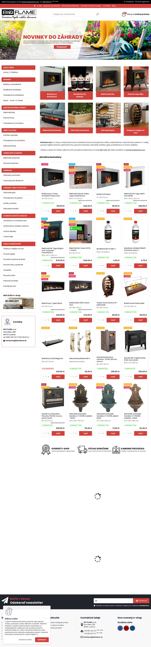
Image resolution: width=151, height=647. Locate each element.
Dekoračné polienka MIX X (79, 358)
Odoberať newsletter (26, 603)
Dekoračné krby (9, 146)
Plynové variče (9, 275)
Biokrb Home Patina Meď (134, 303)
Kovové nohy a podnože (13, 265)
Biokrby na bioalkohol (12, 84)
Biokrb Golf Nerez (104, 194)
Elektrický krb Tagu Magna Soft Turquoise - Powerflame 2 (52, 250)
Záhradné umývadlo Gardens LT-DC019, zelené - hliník (108, 416)
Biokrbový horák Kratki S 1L (134, 500)
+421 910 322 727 (90, 633)
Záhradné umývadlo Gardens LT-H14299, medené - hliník (132, 416)
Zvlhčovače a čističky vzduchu (16, 226)
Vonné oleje (8, 237)
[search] (97, 15)
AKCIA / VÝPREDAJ (10, 72)
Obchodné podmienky (70, 6)
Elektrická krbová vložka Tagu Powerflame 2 (79, 195)
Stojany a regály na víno (13, 248)
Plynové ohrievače (10, 163)
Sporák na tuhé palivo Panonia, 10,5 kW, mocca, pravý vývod (52, 416)
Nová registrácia (143, 2)
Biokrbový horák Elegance (52, 358)
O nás (39, 6)
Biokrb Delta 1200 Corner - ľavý (79, 304)
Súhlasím (42, 639)
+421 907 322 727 (90, 631)
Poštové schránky (10, 281)
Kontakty (106, 6)
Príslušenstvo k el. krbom (13, 123)
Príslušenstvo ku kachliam (14, 140)
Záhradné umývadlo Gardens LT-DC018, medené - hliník (80, 416)
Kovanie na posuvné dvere (14, 259)
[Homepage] (34, 6)
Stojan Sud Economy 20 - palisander (107, 304)
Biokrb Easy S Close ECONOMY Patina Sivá (51, 195)
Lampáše (7, 270)
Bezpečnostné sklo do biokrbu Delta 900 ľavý (135, 561)
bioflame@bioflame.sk (30, 2)
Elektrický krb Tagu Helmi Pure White (134, 195)
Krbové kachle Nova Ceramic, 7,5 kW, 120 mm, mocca (107, 359)
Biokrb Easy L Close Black (78, 561)
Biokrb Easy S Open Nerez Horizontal (51, 561)
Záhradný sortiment (11, 175)
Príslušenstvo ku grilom (13, 198)
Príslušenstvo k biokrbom (13, 95)
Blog (113, 6)
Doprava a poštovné (51, 6)
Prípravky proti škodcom (13, 180)
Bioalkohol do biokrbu (12, 90)
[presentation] (40, 495)
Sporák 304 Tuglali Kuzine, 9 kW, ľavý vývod (135, 359)
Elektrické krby (9, 112)
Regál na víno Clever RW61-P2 (108, 561)
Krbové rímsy (8, 118)
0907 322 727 (105, 150)
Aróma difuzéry (9, 231)
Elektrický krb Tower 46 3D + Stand (79, 249)
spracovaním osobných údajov (116, 606)
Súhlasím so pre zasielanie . (122, 606)
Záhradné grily (9, 192)
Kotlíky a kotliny (9, 203)
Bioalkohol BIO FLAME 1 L (106, 249)
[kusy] (46, 211)
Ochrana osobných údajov (91, 6)
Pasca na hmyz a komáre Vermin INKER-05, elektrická (107, 499)
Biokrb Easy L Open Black (52, 303)
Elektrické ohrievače (11, 158)
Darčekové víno (9, 286)
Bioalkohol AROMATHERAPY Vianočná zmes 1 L (135, 249)
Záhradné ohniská (10, 209)
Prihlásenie (130, 2)
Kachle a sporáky (10, 135)
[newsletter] (141, 600)
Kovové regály (9, 254)
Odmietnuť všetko (25, 640)
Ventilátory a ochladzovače (14, 221)
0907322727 (47, 2)
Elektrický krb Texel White (51, 500)
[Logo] (19, 14)
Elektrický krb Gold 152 (77, 500)
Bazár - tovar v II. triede (13, 100)
